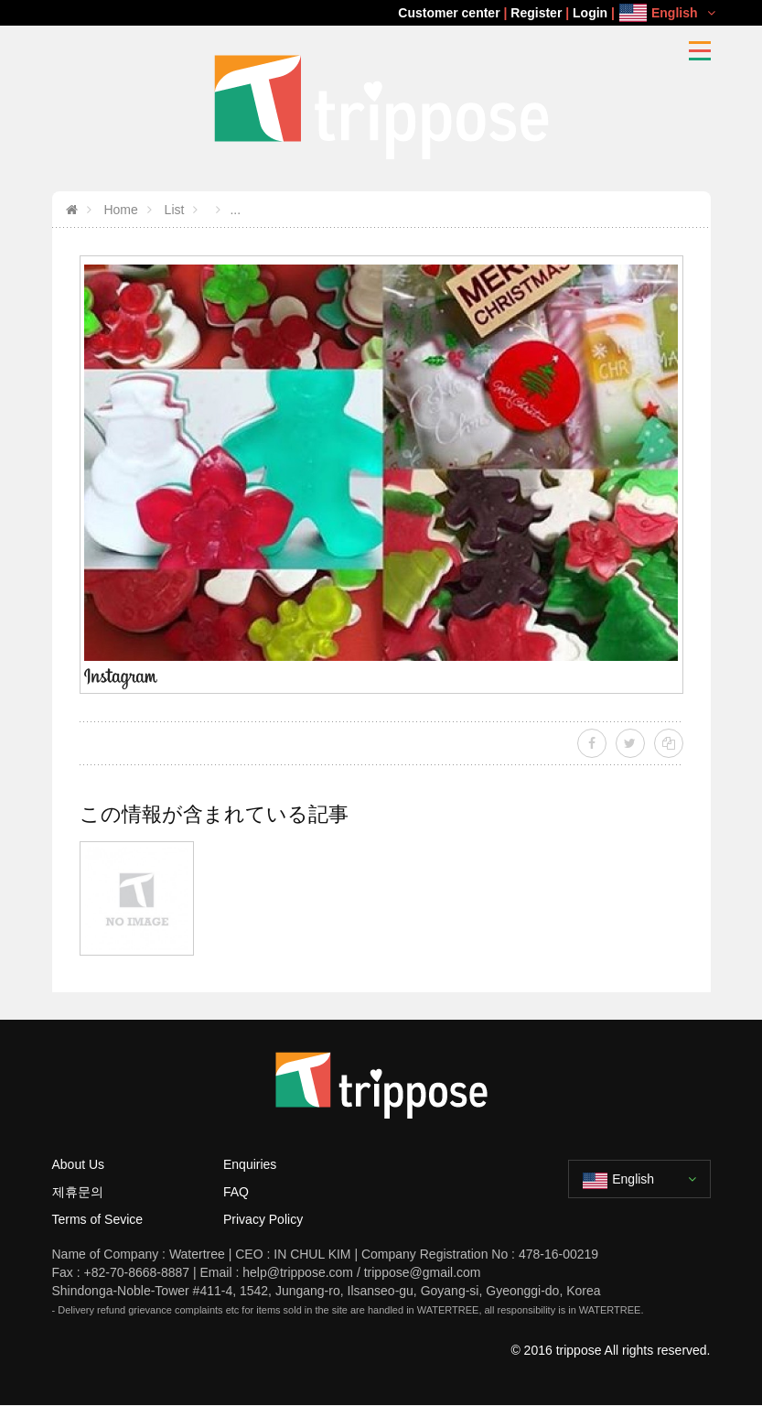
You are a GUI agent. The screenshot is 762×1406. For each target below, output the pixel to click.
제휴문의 (77, 1191)
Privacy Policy (263, 1219)
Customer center (448, 12)
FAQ (236, 1191)
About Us (78, 1164)
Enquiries (249, 1164)
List (173, 209)
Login (590, 12)
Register (536, 12)
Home (119, 209)
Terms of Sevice (98, 1219)
